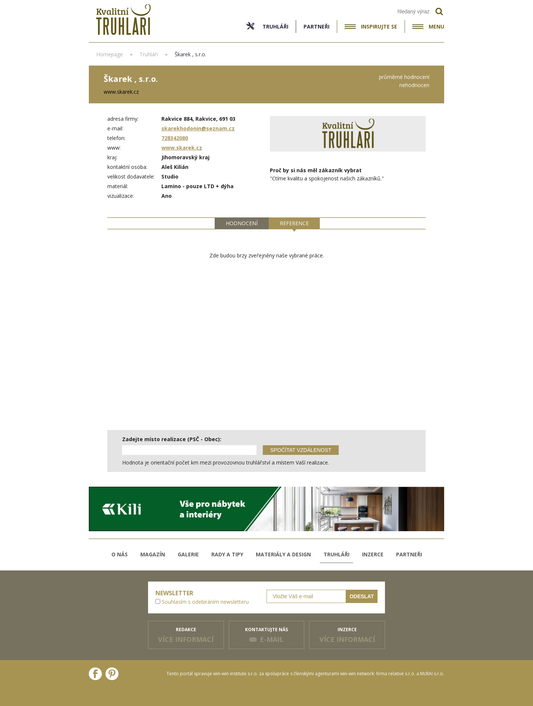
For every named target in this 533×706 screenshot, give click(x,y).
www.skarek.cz (181, 147)
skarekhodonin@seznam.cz (198, 128)
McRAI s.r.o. (432, 673)
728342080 (174, 137)
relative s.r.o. (401, 673)
